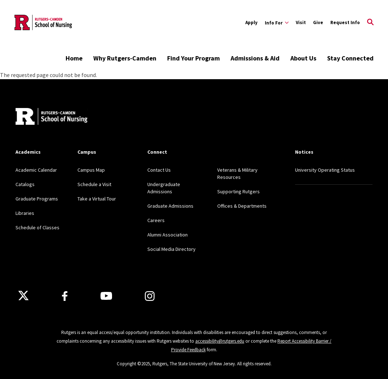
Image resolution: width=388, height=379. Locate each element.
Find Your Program (193, 58)
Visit (301, 22)
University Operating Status (325, 170)
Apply (251, 22)
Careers (156, 220)
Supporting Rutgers (238, 191)
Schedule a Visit (94, 184)
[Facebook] (64, 296)
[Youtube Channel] (106, 296)
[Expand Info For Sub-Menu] (277, 22)
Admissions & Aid (255, 58)
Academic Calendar (36, 170)
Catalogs (25, 184)
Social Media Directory (171, 249)
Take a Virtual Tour (96, 198)
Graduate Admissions (170, 206)
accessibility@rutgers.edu (219, 341)
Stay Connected (350, 58)
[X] (23, 296)
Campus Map (91, 170)
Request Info (345, 22)
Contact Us (159, 170)
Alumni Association (167, 234)
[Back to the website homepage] (43, 22)
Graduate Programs (36, 198)
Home (74, 58)
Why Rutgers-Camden (124, 58)
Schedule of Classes (37, 227)
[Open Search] (370, 23)
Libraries (24, 213)
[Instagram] (150, 296)
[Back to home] (51, 117)
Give (318, 22)
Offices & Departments (242, 206)
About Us (303, 58)
